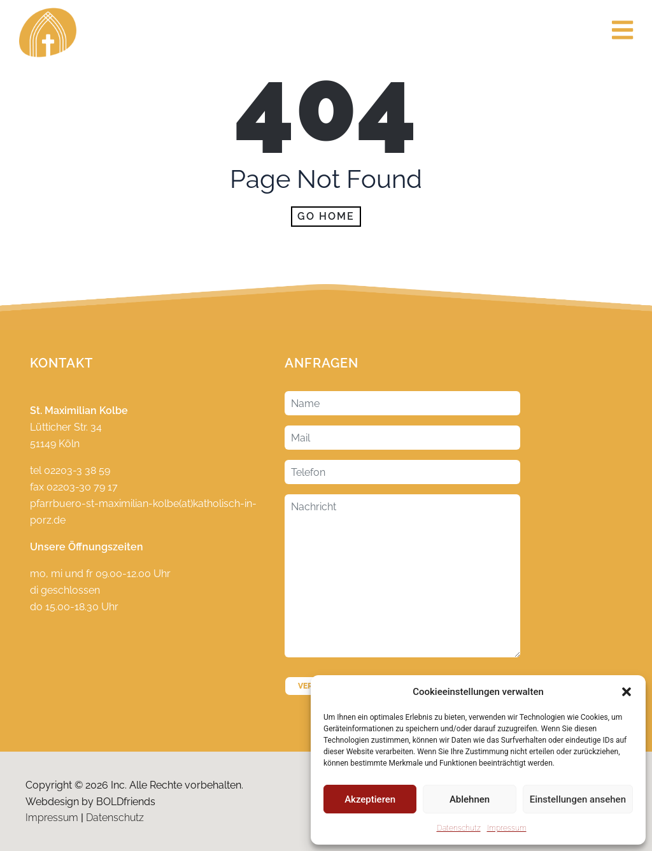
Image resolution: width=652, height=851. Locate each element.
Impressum (507, 828)
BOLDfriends (125, 802)
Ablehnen (470, 799)
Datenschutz (459, 828)
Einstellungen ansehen (578, 799)
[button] (626, 691)
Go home (326, 216)
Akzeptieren (369, 799)
